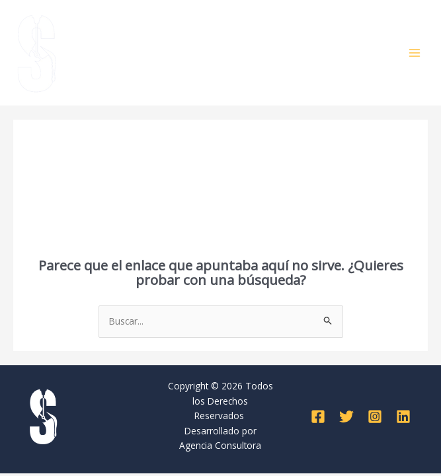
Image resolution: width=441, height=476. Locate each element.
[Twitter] (346, 416)
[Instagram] (375, 416)
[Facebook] (318, 416)
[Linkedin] (403, 416)
